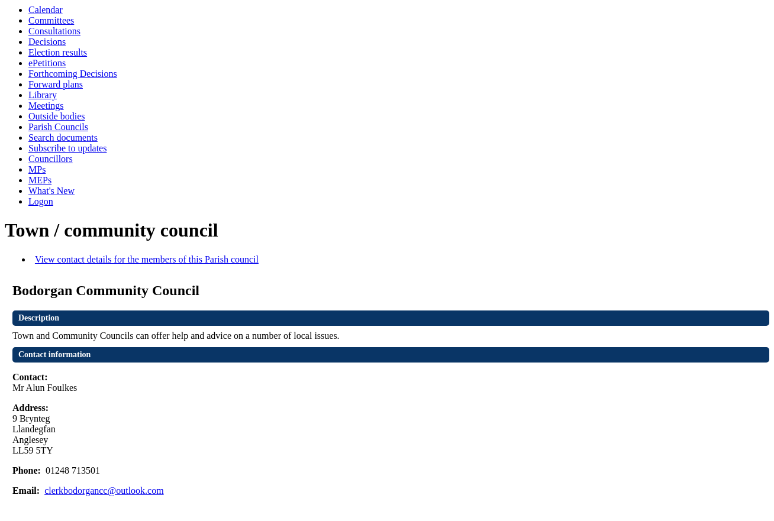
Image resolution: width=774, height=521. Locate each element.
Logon (40, 201)
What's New (51, 191)
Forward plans (55, 84)
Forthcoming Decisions (72, 74)
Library (42, 95)
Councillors (50, 159)
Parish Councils (58, 127)
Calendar (45, 10)
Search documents (63, 137)
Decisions (47, 42)
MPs (37, 169)
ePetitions (47, 63)
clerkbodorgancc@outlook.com (104, 491)
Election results (57, 52)
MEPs (39, 180)
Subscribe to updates (67, 148)
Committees (51, 20)
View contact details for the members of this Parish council (147, 259)
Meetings (46, 106)
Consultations (54, 31)
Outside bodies (56, 116)
